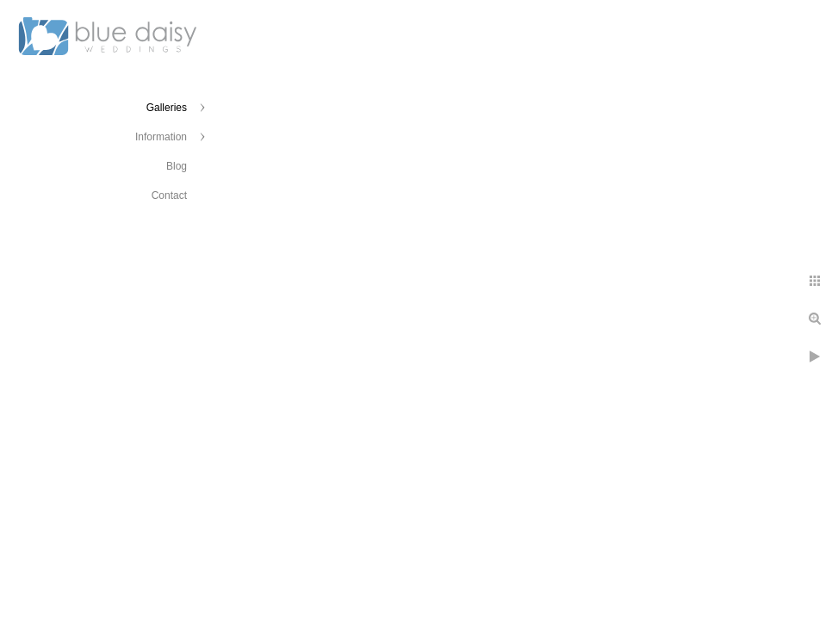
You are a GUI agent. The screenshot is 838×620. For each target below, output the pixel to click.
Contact (169, 195)
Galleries (166, 108)
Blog (176, 166)
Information (161, 137)
